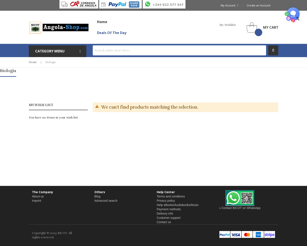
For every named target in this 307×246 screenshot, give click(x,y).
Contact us (164, 222)
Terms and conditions (171, 196)
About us (38, 196)
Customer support (168, 217)
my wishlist (227, 25)
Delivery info (165, 213)
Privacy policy (166, 200)
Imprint (36, 200)
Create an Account (258, 5)
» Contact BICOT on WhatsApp (240, 208)
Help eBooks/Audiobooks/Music (178, 205)
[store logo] (58, 27)
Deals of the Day (111, 32)
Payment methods (169, 209)
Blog (97, 196)
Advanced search (105, 200)
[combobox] (179, 50)
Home (33, 62)
